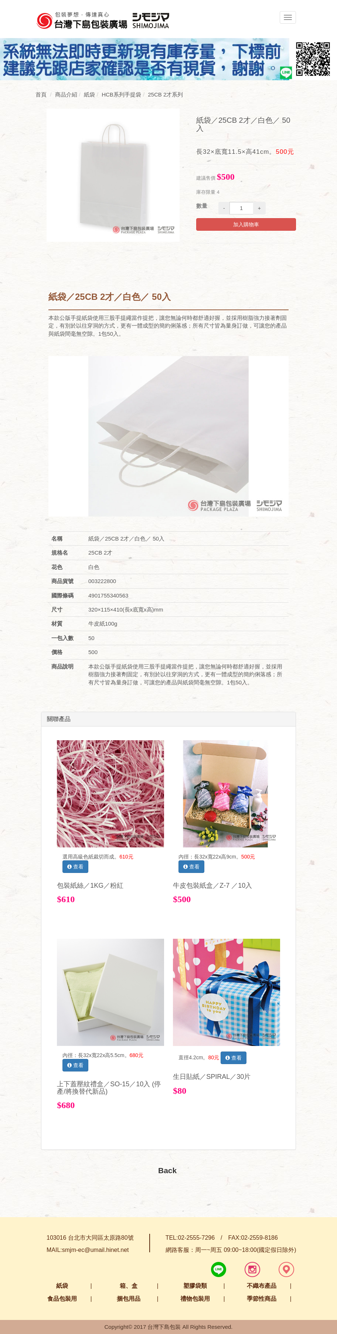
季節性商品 (261, 1299)
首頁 (41, 94)
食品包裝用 (62, 1299)
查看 (75, 867)
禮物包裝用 (195, 1299)
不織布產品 (261, 1286)
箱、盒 (128, 1286)
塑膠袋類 (195, 1286)
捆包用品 (128, 1299)
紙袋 (62, 1286)
